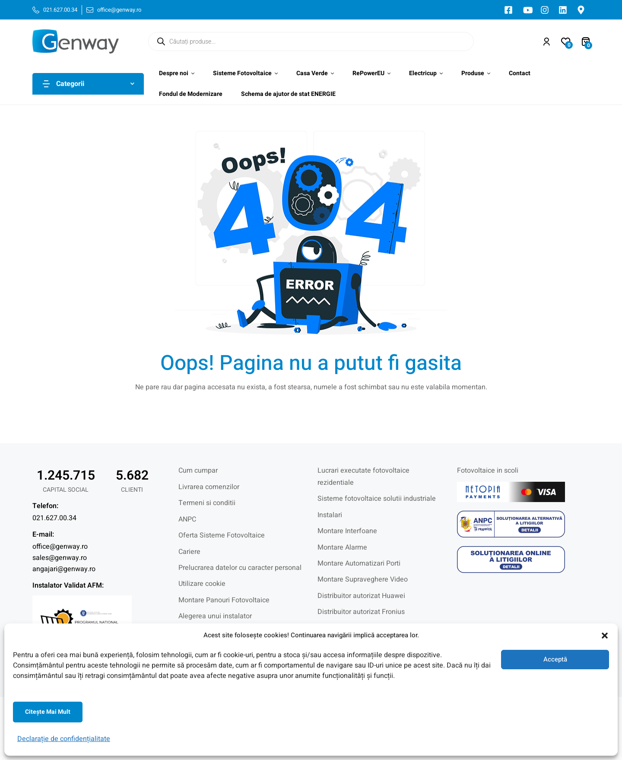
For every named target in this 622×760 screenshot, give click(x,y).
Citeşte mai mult (47, 711)
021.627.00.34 (54, 518)
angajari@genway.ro (63, 569)
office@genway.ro (60, 546)
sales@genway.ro (59, 558)
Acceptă (555, 659)
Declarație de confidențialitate (63, 739)
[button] (604, 635)
